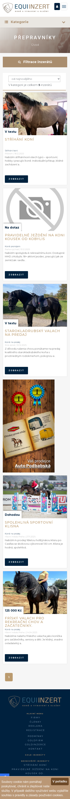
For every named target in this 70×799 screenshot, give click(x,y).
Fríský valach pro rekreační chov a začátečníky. (24, 621)
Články (35, 722)
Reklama (36, 726)
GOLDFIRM (35, 740)
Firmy (35, 717)
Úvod (35, 44)
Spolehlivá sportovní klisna (29, 524)
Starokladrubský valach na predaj (32, 333)
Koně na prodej (12, 342)
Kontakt (36, 748)
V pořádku (59, 781)
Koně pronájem (12, 246)
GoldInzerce (35, 744)
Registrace (35, 730)
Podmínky (35, 736)
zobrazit (16, 179)
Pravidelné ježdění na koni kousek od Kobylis (35, 237)
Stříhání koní (19, 139)
